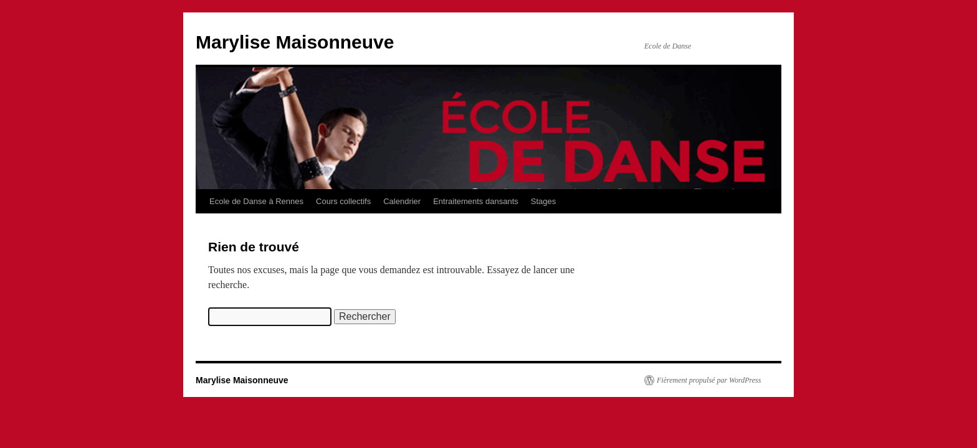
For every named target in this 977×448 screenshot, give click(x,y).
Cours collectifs (343, 201)
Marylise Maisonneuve (295, 42)
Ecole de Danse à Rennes (256, 201)
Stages (543, 201)
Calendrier (402, 201)
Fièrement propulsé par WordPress (709, 380)
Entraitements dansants (475, 201)
